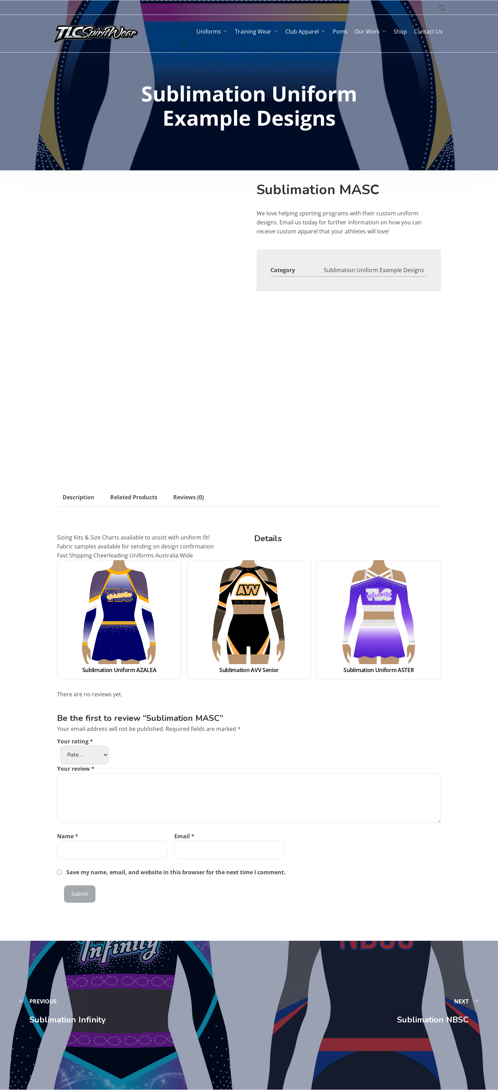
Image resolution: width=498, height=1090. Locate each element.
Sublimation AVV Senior (249, 670)
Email (184, 836)
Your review (75, 768)
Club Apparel (302, 31)
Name (67, 836)
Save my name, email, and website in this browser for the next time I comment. (176, 872)
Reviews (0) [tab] (188, 497)
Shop (400, 31)
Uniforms (208, 31)
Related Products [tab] (133, 497)
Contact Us (428, 31)
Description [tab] (78, 497)
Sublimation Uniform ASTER (378, 670)
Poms (340, 31)
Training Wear (253, 31)
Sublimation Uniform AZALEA (119, 670)
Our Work (367, 31)
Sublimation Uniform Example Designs (374, 270)
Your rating (75, 741)
